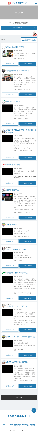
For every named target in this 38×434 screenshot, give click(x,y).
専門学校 (25, 425)
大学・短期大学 (15, 425)
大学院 (32, 425)
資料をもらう (10, 63)
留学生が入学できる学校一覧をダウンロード (29, 39)
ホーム (5, 425)
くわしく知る (28, 63)
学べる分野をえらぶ (24, 27)
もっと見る (19, 397)
